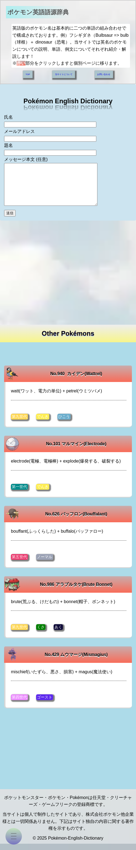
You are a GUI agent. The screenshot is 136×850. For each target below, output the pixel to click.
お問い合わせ (104, 73)
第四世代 (19, 703)
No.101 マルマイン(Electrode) (76, 450)
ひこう (64, 423)
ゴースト (44, 703)
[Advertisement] (68, 271)
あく (58, 633)
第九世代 (19, 423)
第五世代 (19, 563)
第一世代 (19, 493)
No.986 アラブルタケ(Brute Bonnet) (76, 590)
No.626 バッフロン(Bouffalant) (76, 520)
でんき (42, 423)
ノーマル (44, 563)
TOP (27, 73)
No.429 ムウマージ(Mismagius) (76, 660)
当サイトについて (64, 73)
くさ (41, 633)
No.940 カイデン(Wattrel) (76, 380)
